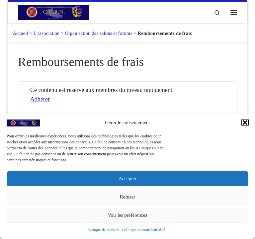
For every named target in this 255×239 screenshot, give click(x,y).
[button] (245, 122)
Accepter (127, 178)
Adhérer (40, 99)
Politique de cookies (102, 230)
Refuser (127, 196)
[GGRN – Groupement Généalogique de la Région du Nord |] (53, 12)
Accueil (18, 33)
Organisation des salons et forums (98, 33)
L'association (47, 33)
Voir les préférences (127, 215)
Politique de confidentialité (143, 230)
